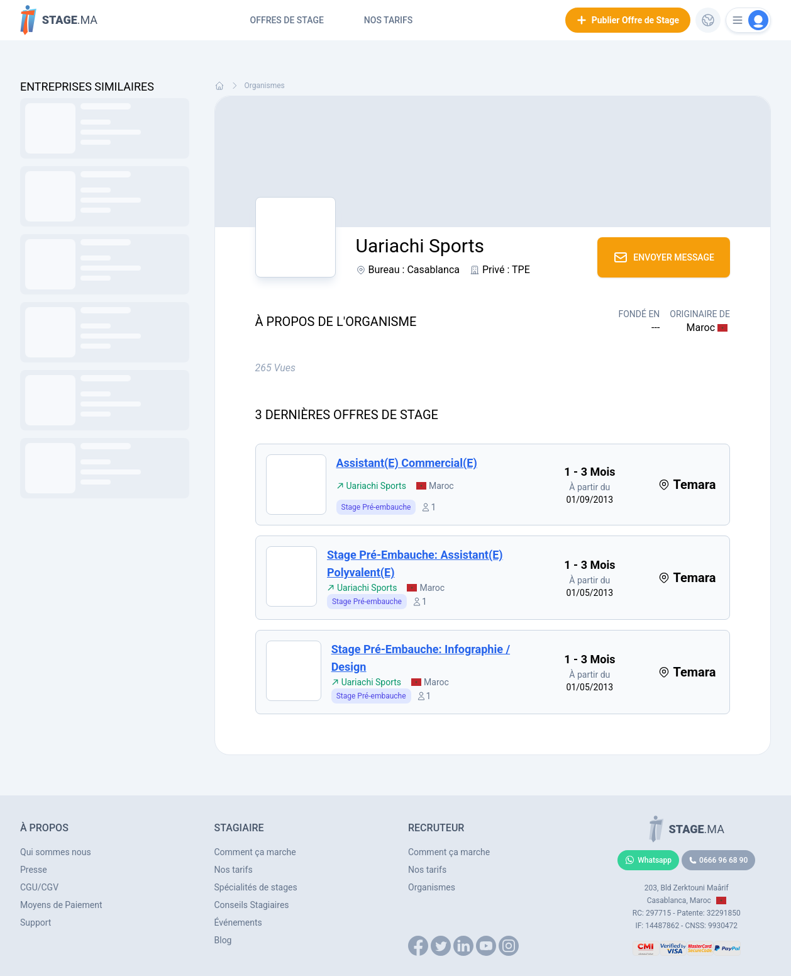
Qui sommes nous (55, 852)
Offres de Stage (287, 20)
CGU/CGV (39, 887)
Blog (223, 940)
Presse (33, 870)
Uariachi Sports (371, 486)
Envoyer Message (663, 257)
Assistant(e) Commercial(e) (406, 462)
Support (35, 922)
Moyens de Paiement (61, 905)
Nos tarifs (388, 20)
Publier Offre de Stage (628, 20)
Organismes (265, 85)
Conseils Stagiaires (251, 905)
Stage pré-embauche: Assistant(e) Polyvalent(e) (415, 563)
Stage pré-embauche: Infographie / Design (420, 657)
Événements (238, 922)
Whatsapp (648, 860)
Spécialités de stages (255, 887)
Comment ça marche (255, 852)
